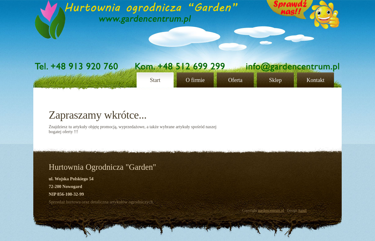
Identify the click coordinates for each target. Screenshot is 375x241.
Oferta (235, 80)
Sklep (275, 80)
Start (155, 80)
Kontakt (315, 80)
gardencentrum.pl (271, 210)
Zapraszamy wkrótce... (97, 115)
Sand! (302, 210)
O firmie (195, 80)
